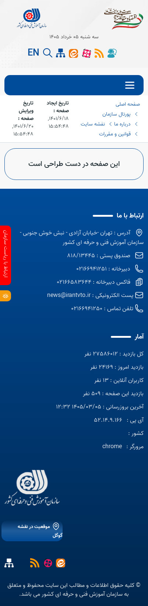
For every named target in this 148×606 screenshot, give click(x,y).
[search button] (47, 53)
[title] (32, 18)
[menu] (74, 85)
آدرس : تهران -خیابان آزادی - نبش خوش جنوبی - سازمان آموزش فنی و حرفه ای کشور (82, 237)
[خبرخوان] (34, 562)
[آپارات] (86, 53)
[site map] (60, 53)
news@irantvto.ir (69, 295)
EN (33, 53)
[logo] (32, 488)
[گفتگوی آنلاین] (112, 53)
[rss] (99, 53)
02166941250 (86, 308)
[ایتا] (73, 53)
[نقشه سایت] (22, 562)
